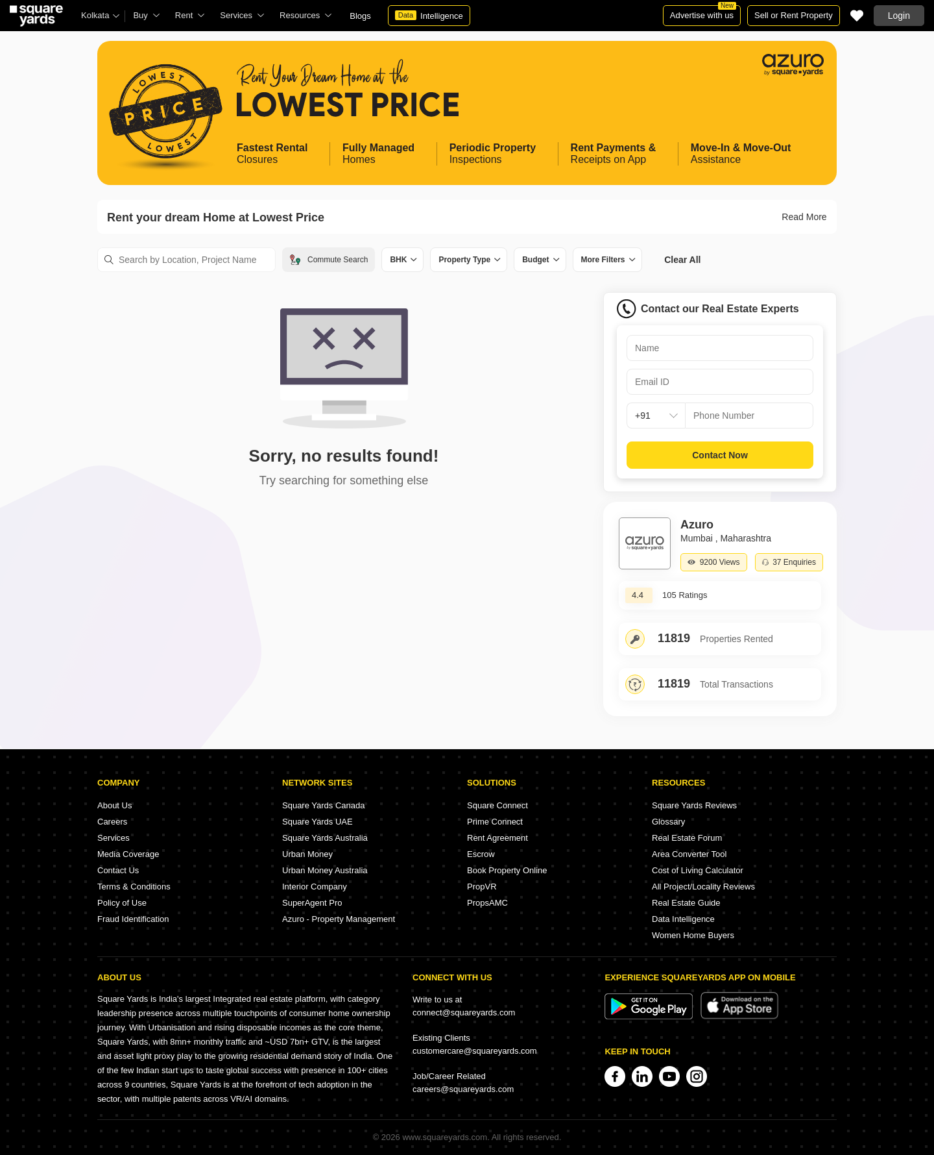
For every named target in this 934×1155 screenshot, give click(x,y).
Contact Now (720, 455)
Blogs (360, 16)
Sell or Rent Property (793, 15)
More (603, 259)
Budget (535, 259)
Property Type (464, 259)
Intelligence (429, 15)
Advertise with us (703, 12)
